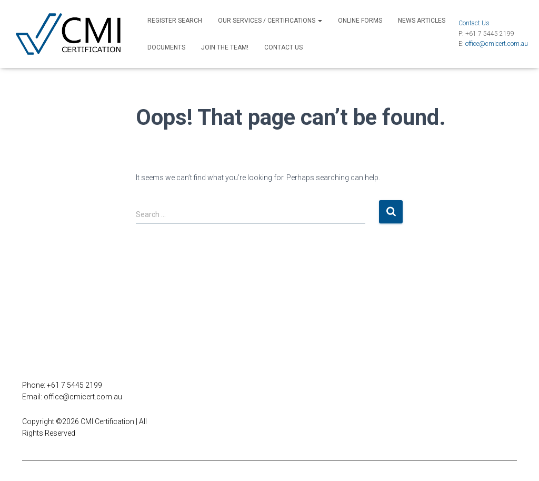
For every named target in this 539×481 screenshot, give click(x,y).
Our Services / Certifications (270, 20)
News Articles (421, 20)
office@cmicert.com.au (496, 43)
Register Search (174, 20)
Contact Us (283, 47)
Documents (166, 47)
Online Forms (360, 20)
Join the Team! (224, 47)
